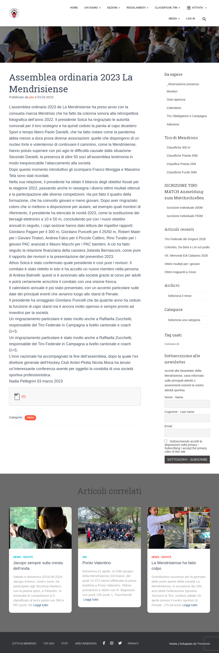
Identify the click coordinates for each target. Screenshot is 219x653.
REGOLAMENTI (137, 7)
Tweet (120, 643)
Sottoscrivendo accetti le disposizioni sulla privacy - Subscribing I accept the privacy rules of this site (185, 446)
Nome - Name (173, 397)
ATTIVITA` (197, 8)
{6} (23, 396)
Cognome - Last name (179, 412)
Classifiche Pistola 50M (182, 155)
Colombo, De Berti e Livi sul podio (187, 247)
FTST (64, 643)
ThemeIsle (203, 643)
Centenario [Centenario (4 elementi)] (171, 344)
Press (30, 417)
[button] (100, 7)
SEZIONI (113, 7)
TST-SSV (49, 643)
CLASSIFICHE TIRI (167, 7)
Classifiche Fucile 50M (182, 172)
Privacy (133, 643)
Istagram (111, 643)
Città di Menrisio (24, 643)
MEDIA (174, 18)
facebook (104, 643)
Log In (190, 18)
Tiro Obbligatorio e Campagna (187, 116)
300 (84, 557)
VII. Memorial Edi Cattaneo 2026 (186, 255)
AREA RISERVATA (85, 643)
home (74, 7)
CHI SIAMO (92, 7)
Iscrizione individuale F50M (185, 216)
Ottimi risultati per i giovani (182, 264)
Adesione (173, 124)
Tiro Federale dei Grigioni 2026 (185, 239)
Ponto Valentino (96, 563)
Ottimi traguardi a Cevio (180, 272)
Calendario (174, 108)
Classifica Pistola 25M (181, 164)
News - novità (23, 557)
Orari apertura (176, 99)
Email (168, 426)
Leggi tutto (40, 605)
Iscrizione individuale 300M (185, 207)
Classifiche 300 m (178, 147)
